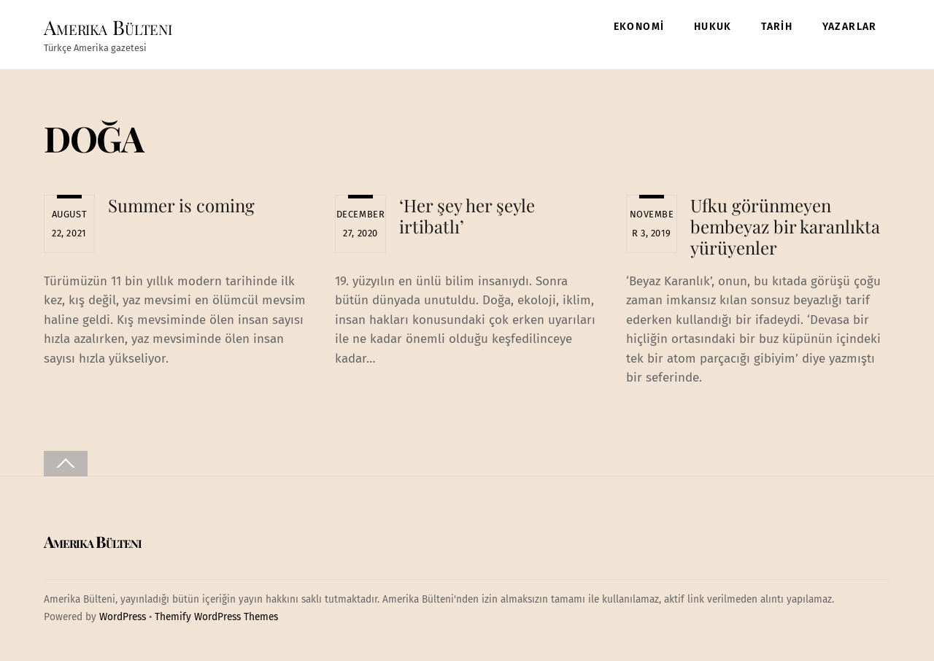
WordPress (122, 617)
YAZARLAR (849, 26)
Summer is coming (181, 205)
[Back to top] (66, 463)
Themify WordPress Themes (216, 617)
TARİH (776, 26)
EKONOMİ (639, 26)
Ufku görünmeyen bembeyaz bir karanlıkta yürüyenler (785, 226)
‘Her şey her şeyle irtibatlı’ (467, 215)
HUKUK (713, 26)
